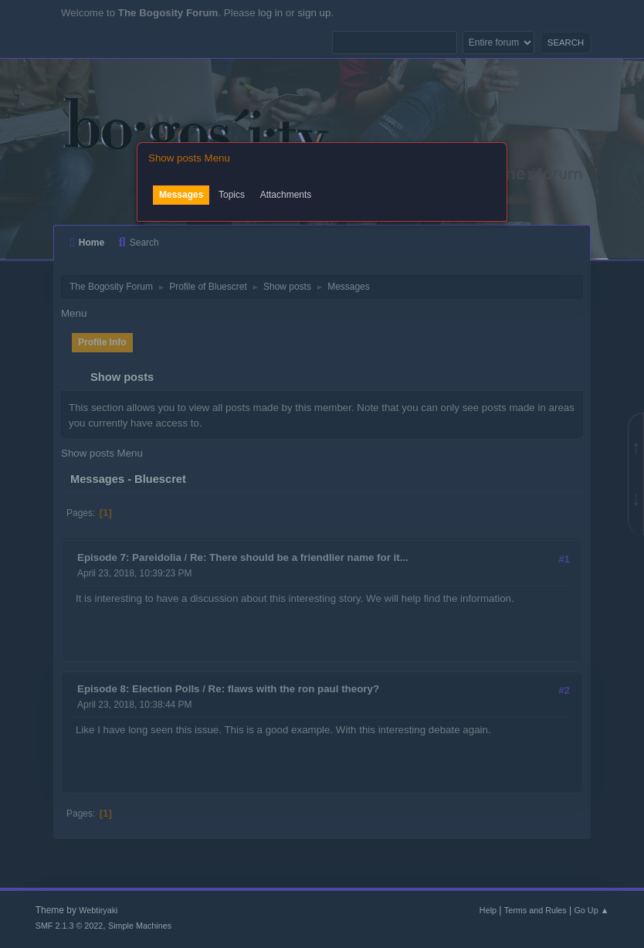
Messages (181, 194)
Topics (232, 194)
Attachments (286, 194)
